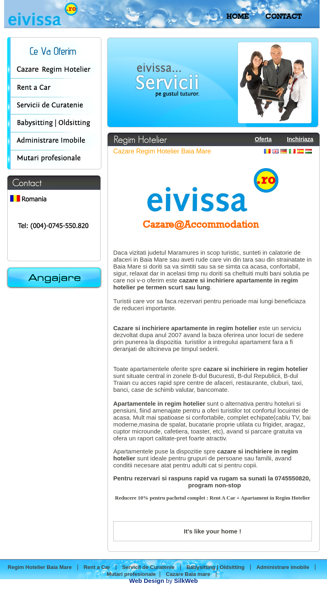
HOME (237, 16)
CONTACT (283, 16)
